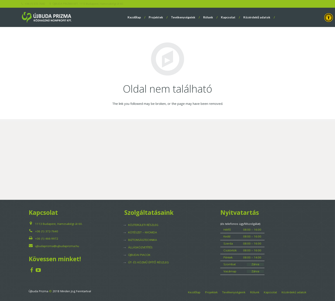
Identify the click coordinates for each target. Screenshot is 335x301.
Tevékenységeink (233, 292)
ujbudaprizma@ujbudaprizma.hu (57, 246)
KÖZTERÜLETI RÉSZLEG (143, 225)
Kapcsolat (270, 292)
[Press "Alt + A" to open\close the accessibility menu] (328, 17)
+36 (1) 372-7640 (46, 231)
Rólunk (254, 292)
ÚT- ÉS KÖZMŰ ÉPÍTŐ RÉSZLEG (148, 262)
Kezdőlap (194, 292)
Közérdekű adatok (294, 292)
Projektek (211, 292)
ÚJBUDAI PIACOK (139, 255)
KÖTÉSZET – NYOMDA (142, 232)
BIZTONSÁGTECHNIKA (142, 240)
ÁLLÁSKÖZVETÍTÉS (140, 247)
